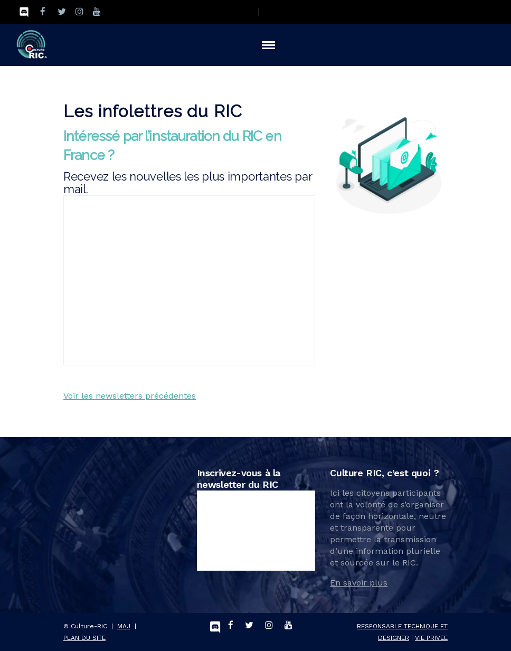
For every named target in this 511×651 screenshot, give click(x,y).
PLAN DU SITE (84, 637)
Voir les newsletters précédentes (129, 396)
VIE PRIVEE (431, 637)
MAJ (123, 626)
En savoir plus (358, 583)
